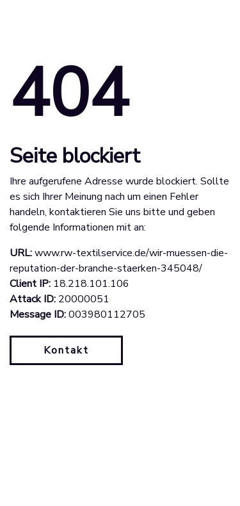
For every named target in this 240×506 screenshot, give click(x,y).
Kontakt (66, 350)
